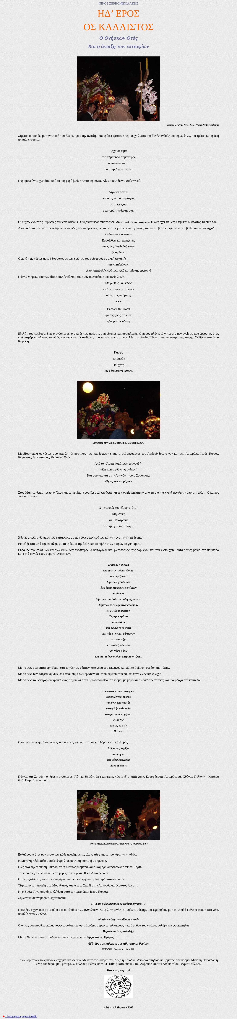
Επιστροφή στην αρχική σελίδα (19, 1016)
